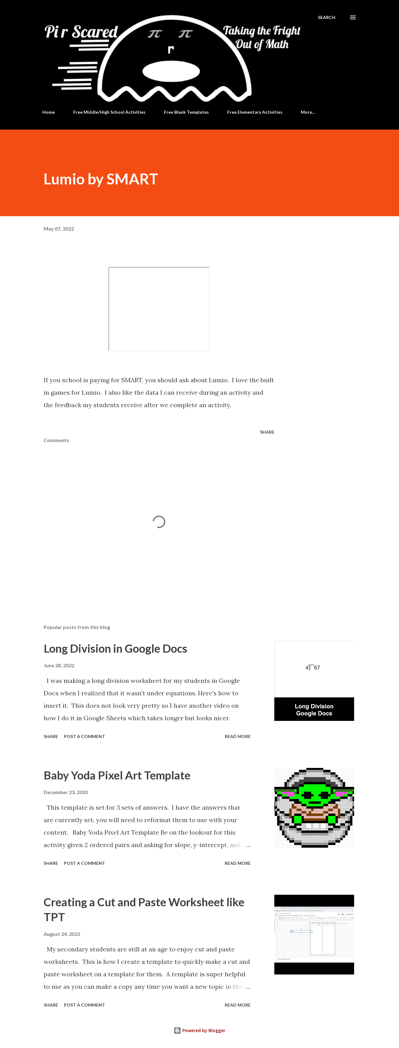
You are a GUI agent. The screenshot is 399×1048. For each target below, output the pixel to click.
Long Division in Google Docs (115, 648)
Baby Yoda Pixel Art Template (117, 775)
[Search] (326, 17)
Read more (238, 736)
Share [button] (267, 432)
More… (308, 112)
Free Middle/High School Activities (109, 112)
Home (48, 112)
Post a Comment (84, 736)
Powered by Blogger (199, 1030)
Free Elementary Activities (254, 112)
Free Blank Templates (186, 112)
